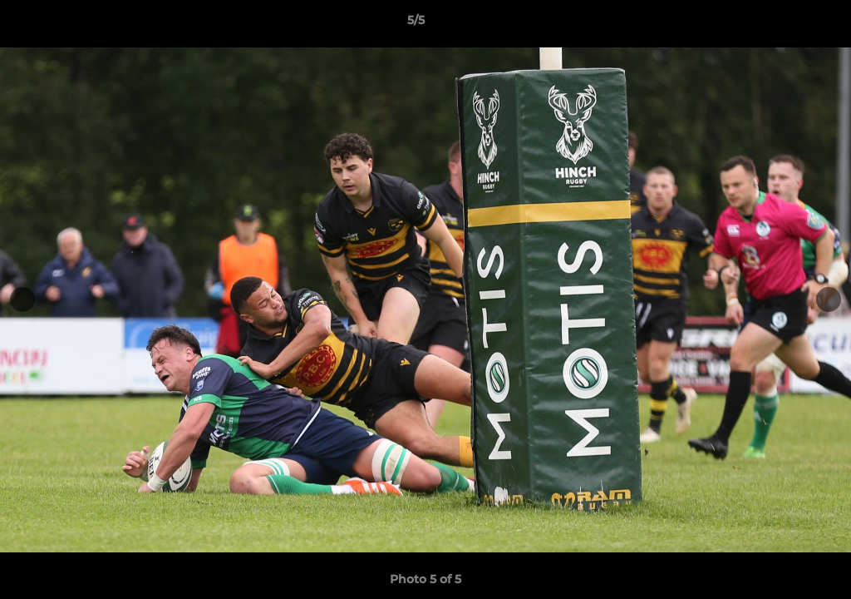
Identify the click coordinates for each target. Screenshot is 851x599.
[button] (781, 24)
